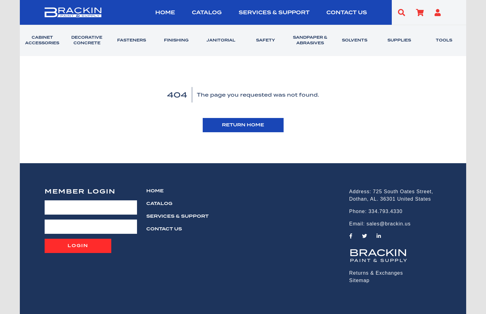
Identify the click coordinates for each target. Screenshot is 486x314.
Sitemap (359, 280)
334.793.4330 (386, 211)
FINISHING (176, 40)
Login (78, 245)
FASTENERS (131, 40)
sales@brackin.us (388, 223)
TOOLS (444, 40)
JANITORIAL (220, 40)
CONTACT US (346, 13)
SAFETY (265, 40)
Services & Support (274, 13)
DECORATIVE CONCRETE (86, 40)
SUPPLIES (399, 40)
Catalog (207, 13)
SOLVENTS (354, 40)
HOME (165, 13)
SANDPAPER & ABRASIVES (310, 40)
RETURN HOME (243, 125)
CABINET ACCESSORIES (42, 40)
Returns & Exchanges (376, 273)
